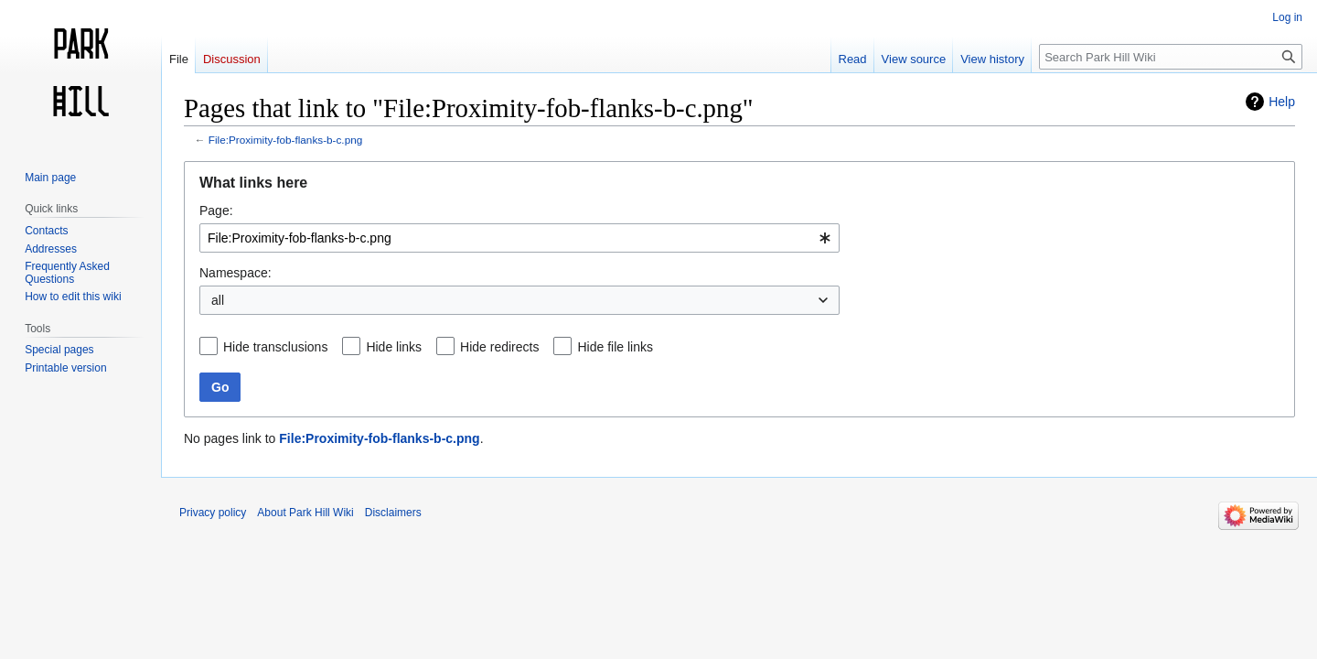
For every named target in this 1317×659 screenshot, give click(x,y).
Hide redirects (499, 347)
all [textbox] (217, 300)
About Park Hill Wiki (305, 512)
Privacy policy (212, 512)
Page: (216, 210)
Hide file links (614, 347)
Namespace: (235, 272)
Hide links (394, 347)
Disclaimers (393, 512)
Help (1282, 101)
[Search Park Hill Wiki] (1170, 57)
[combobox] (519, 238)
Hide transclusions (275, 347)
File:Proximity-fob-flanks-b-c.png (285, 140)
